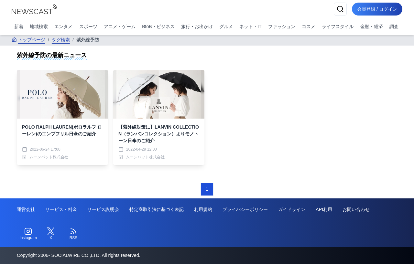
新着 (18, 26)
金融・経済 (371, 26)
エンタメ (63, 26)
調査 (393, 26)
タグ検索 (61, 39)
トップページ (28, 39)
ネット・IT (250, 26)
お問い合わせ (356, 209)
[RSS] (73, 234)
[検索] (340, 9)
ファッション (281, 26)
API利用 (324, 209)
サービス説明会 (103, 209)
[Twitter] (50, 234)
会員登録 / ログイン (377, 9)
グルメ (226, 26)
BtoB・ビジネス (158, 26)
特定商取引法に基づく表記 (156, 209)
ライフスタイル (338, 26)
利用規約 (203, 209)
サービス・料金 (61, 209)
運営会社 (26, 209)
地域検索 (39, 26)
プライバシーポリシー (245, 209)
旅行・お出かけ (197, 26)
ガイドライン (291, 209)
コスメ (308, 26)
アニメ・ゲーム (120, 26)
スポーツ (88, 26)
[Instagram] (28, 234)
